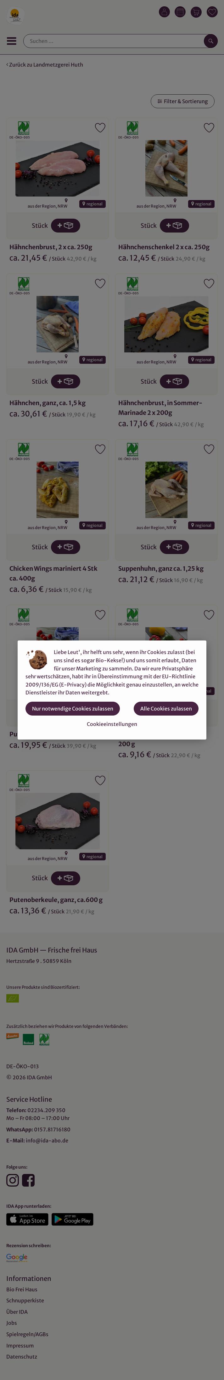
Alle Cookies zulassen (166, 708)
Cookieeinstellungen (112, 724)
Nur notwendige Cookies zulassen (72, 708)
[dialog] (112, 690)
